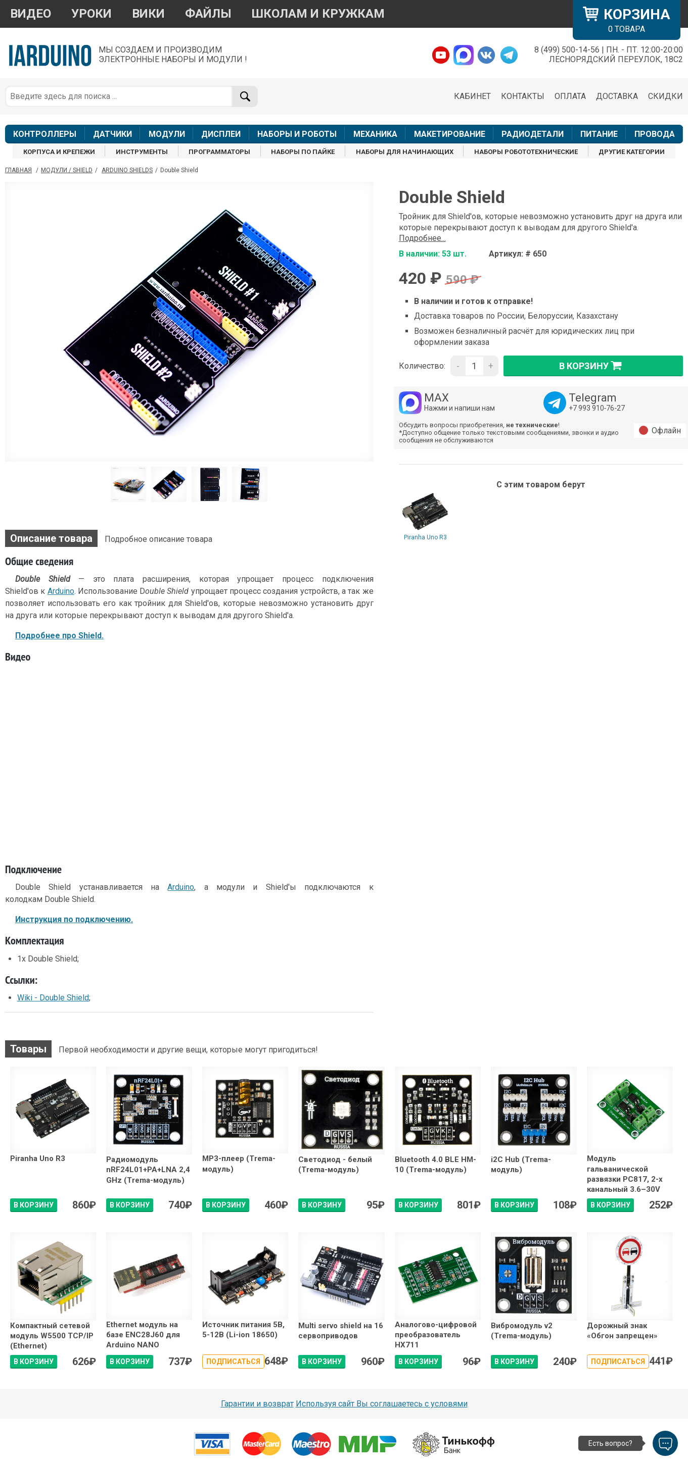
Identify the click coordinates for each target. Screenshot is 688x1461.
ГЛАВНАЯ (18, 170)
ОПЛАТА (570, 96)
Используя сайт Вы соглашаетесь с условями (382, 1403)
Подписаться (233, 1361)
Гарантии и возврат (257, 1403)
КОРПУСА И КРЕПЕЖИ (59, 152)
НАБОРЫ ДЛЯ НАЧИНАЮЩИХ (404, 152)
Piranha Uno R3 (425, 537)
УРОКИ (91, 14)
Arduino (61, 591)
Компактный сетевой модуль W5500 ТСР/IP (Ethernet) (52, 1336)
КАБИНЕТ (472, 96)
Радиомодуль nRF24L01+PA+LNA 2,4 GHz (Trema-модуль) (148, 1170)
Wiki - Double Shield (53, 997)
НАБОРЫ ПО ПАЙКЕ (303, 152)
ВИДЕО (30, 14)
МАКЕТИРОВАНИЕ (449, 134)
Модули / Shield (67, 170)
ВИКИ (148, 14)
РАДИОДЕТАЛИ (532, 134)
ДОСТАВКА (617, 96)
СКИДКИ (665, 96)
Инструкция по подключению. (74, 919)
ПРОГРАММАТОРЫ (219, 152)
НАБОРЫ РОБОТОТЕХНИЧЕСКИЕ (526, 152)
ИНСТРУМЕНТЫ (142, 152)
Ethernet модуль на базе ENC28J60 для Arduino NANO (143, 1335)
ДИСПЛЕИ (221, 134)
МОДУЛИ (167, 134)
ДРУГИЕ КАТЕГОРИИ (632, 152)
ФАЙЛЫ (208, 14)
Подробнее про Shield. (59, 635)
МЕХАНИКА (375, 134)
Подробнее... (422, 238)
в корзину (593, 366)
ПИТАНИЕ (599, 134)
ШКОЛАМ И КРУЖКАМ (318, 14)
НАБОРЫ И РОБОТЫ (297, 134)
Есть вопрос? (610, 1443)
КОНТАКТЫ (522, 96)
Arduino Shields (127, 170)
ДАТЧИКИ (112, 134)
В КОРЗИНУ (34, 1205)
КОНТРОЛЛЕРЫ (44, 134)
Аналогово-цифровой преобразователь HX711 (436, 1335)
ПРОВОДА (654, 134)
